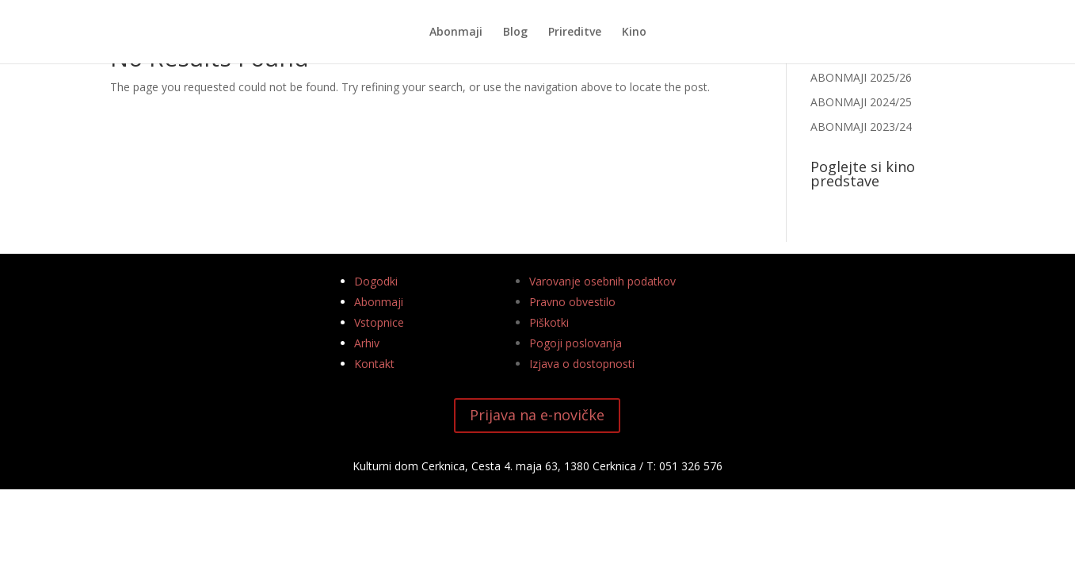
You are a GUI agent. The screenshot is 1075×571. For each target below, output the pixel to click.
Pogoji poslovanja (575, 343)
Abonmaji (455, 32)
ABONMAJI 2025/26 (861, 77)
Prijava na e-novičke (537, 414)
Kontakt (374, 363)
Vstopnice (379, 322)
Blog (515, 32)
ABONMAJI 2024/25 (861, 101)
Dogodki (376, 281)
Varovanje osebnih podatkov (602, 281)
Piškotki (549, 322)
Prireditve (574, 32)
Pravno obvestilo (572, 301)
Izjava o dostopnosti (582, 363)
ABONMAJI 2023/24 (861, 126)
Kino (634, 32)
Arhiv (366, 343)
